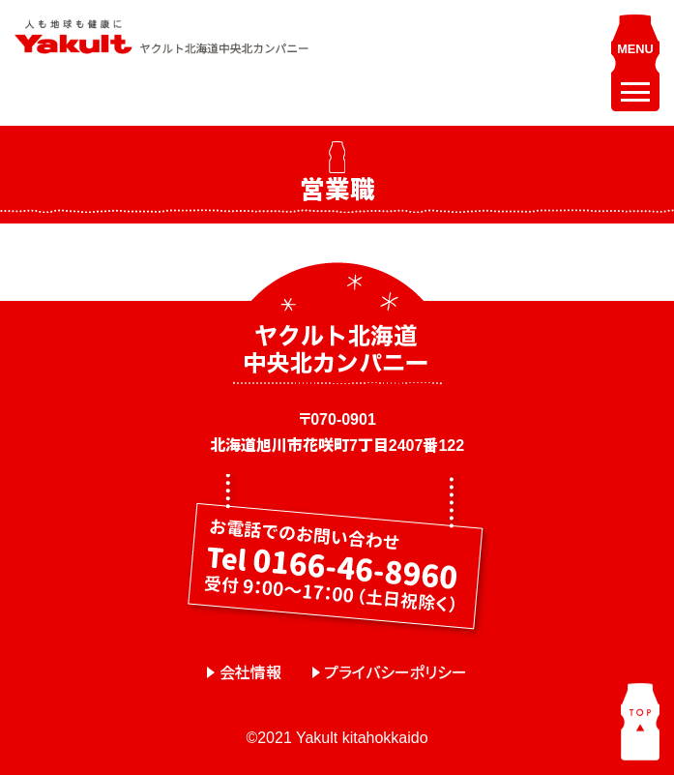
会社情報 (250, 673)
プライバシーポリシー (395, 673)
